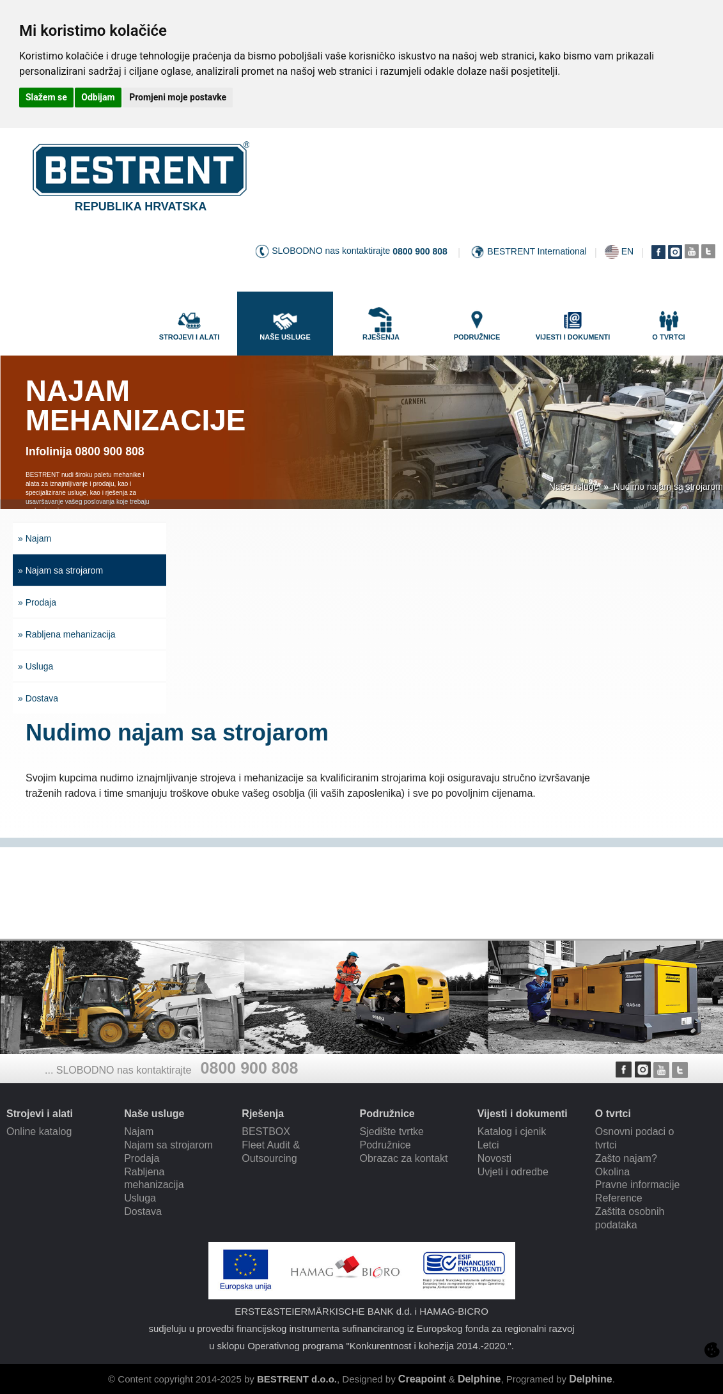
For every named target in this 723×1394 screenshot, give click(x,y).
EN (627, 251)
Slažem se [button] (46, 97)
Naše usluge (574, 487)
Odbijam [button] (97, 97)
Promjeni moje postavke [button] (177, 97)
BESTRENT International (536, 251)
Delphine (479, 1379)
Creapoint (422, 1379)
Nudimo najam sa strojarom (668, 487)
